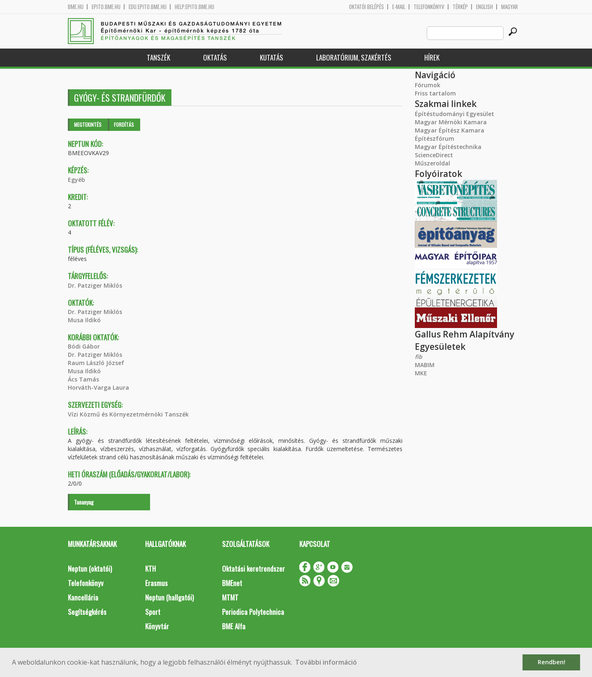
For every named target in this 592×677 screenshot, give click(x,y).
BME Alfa (233, 626)
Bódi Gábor (84, 346)
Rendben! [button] (551, 662)
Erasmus (156, 583)
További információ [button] (326, 662)
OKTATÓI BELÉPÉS (366, 6)
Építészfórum (434, 138)
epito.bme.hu (106, 6)
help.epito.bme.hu (194, 6)
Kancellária (83, 597)
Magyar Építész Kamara (449, 130)
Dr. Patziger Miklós (95, 285)
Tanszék (158, 57)
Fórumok (427, 85)
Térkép (460, 6)
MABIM (425, 365)
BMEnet (232, 583)
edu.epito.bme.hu (147, 6)
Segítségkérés (87, 612)
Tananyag (84, 502)
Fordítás (124, 124)
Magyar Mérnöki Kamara (451, 122)
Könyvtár (157, 626)
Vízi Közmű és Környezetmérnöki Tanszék (128, 414)
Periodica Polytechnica (253, 612)
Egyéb (76, 180)
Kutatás (271, 57)
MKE (421, 373)
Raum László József (96, 363)
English (484, 6)
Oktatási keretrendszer (253, 568)
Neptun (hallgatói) (169, 597)
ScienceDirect (434, 155)
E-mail (398, 6)
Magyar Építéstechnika (448, 147)
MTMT (230, 597)
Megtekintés (88, 124)
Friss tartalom (435, 93)
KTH (150, 568)
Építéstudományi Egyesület (454, 114)
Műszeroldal (432, 163)
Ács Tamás (83, 379)
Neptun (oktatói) (90, 568)
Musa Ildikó (84, 320)
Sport (152, 612)
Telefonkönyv (429, 6)
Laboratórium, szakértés (353, 57)
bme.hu (75, 6)
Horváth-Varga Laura (98, 387)
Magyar (509, 6)
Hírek (431, 57)
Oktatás (215, 57)
